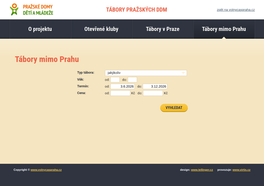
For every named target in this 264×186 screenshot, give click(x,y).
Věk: (80, 79)
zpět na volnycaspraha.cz (236, 10)
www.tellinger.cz (202, 169)
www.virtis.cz (241, 169)
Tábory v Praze (162, 29)
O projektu (40, 29)
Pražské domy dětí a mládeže (31, 9)
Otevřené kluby (101, 29)
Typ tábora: (85, 72)
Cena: (81, 93)
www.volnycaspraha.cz (46, 169)
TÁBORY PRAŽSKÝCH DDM (136, 9)
